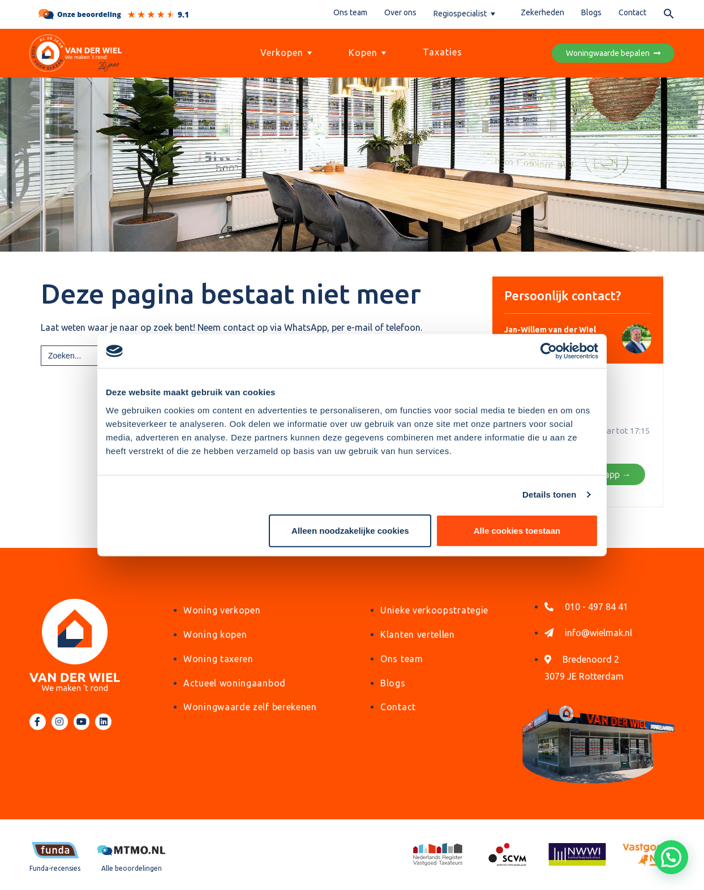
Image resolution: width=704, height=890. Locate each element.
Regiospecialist (465, 13)
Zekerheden (542, 12)
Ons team (350, 12)
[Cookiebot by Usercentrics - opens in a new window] (548, 351)
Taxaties (442, 52)
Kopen (369, 52)
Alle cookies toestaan (517, 530)
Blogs (591, 12)
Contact (632, 12)
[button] (669, 16)
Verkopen (287, 52)
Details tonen (549, 494)
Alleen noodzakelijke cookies (350, 530)
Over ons (400, 12)
